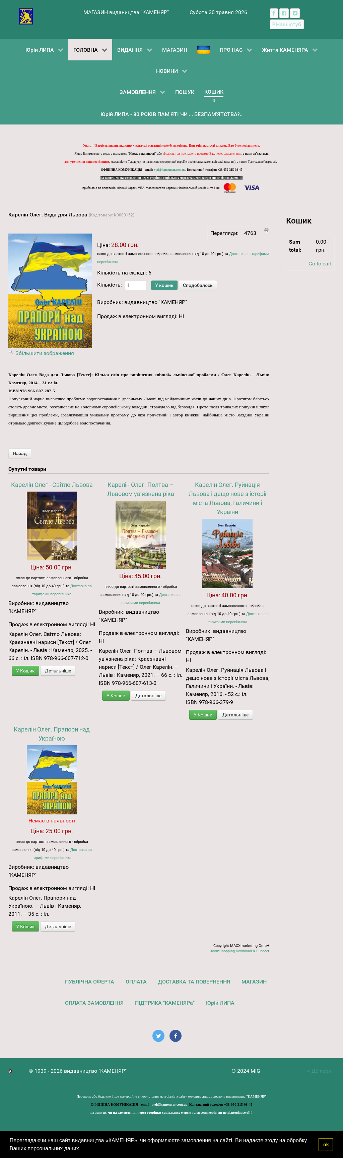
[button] (83, 1149)
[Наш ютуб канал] (287, 24)
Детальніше (58, 670)
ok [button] (326, 1144)
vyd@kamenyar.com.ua (170, 169)
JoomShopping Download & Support (239, 951)
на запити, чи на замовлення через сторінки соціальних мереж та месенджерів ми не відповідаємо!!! (171, 178)
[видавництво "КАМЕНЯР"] (26, 16)
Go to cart (320, 263)
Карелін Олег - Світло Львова (52, 484)
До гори (319, 1071)
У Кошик (25, 670)
